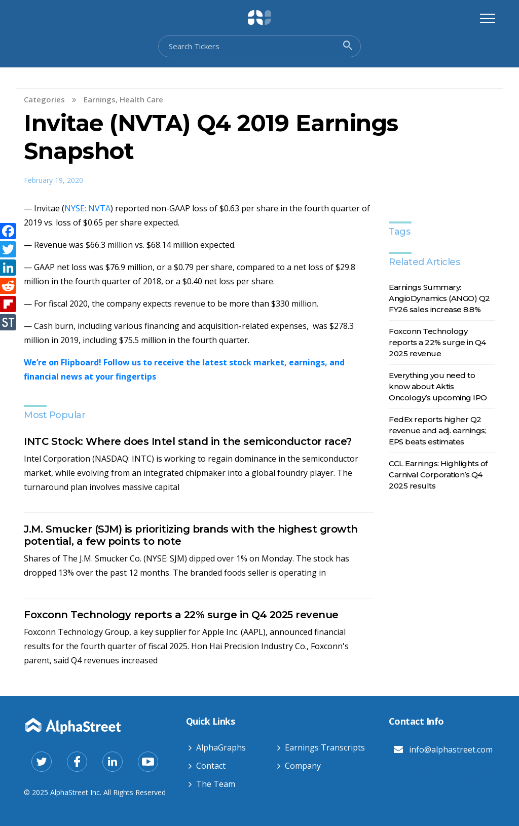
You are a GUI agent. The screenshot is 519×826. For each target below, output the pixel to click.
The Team (215, 784)
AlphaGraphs (221, 747)
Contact (211, 765)
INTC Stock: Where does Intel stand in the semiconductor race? (188, 441)
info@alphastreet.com (451, 749)
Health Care (141, 99)
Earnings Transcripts (325, 747)
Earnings (100, 99)
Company (303, 765)
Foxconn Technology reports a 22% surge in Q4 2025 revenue (181, 615)
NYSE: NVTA (87, 208)
